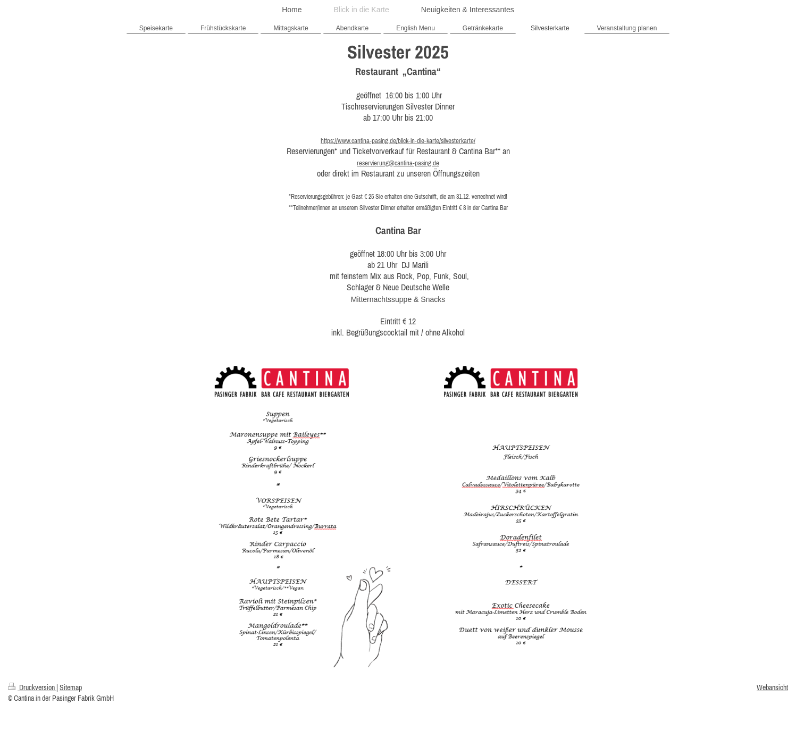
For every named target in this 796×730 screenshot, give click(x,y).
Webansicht (772, 687)
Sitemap (71, 687)
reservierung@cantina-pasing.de (398, 163)
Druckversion (32, 687)
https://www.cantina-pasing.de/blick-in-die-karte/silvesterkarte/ (398, 141)
